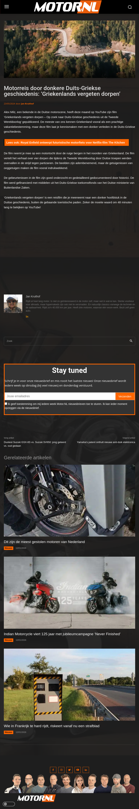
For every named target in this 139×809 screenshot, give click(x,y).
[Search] (131, 341)
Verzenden (124, 396)
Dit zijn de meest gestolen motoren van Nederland (44, 542)
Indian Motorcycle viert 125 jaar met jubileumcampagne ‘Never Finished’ (62, 634)
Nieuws (8, 548)
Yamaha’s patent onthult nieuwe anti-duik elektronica (106, 442)
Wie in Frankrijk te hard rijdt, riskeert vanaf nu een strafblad (51, 726)
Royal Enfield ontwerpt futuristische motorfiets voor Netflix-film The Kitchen (73, 142)
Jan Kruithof (27, 103)
